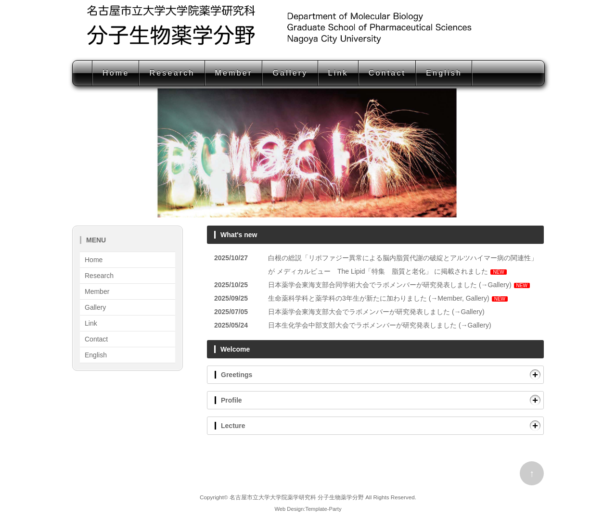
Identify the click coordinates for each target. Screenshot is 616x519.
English (444, 73)
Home (116, 73)
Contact (387, 73)
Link (338, 73)
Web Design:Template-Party (307, 509)
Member (234, 73)
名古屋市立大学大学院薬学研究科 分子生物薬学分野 (297, 497)
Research (171, 73)
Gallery (290, 73)
